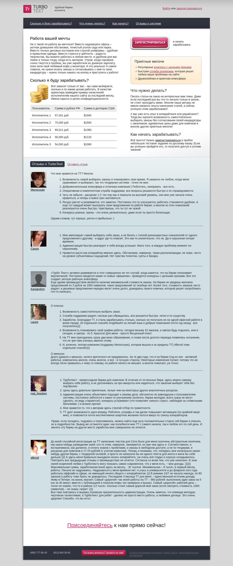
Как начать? (120, 23)
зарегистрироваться (189, 8)
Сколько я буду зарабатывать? (51, 23)
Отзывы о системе (148, 23)
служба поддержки (161, 71)
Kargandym (38, 289)
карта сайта (170, 552)
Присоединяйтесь (90, 525)
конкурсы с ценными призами (172, 67)
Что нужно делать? (92, 23)
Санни (35, 248)
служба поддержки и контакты (145, 552)
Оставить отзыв (78, 164)
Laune (34, 322)
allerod (35, 457)
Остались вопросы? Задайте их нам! (104, 552)
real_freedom (39, 393)
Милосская (38, 189)
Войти (166, 8)
